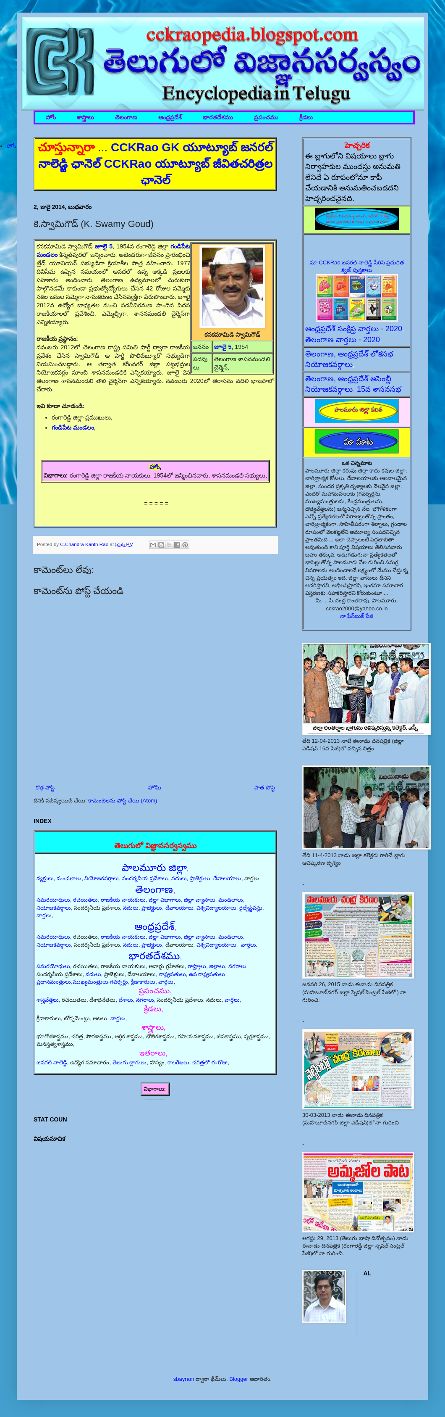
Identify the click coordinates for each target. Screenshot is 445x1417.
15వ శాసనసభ (379, 389)
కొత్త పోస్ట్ (45, 787)
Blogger (238, 1379)
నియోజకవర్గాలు (101, 878)
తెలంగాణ (126, 117)
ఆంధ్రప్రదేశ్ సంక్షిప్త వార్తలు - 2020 (353, 329)
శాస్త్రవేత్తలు (48, 1000)
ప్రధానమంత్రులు (54, 982)
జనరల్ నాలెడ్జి (52, 1062)
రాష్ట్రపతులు (172, 974)
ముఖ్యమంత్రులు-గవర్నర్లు (100, 982)
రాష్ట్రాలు (197, 966)
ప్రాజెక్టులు (200, 878)
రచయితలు (85, 900)
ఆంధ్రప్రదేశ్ (170, 117)
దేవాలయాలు (227, 878)
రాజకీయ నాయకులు (123, 900)
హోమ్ (154, 787)
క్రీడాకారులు (143, 982)
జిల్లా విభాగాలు (165, 900)
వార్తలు (44, 915)
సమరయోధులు (53, 900)
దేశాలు (126, 1000)
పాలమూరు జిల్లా (154, 867)
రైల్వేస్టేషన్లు (250, 908)
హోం (51, 117)
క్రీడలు (306, 117)
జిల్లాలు (217, 966)
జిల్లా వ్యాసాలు (199, 900)
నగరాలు (237, 966)
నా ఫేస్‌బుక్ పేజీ (357, 616)
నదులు (179, 878)
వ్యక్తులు (45, 878)
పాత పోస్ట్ (264, 787)
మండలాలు (69, 878)
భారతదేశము (218, 117)
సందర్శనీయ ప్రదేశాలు (145, 878)
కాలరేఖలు (178, 1062)
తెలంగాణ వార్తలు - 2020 (342, 339)
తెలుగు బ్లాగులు (130, 1062)
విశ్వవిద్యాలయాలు (216, 908)
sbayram (183, 1379)
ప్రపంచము (266, 117)
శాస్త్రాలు (85, 117)
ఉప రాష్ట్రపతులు (207, 974)
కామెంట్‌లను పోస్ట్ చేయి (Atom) (122, 800)
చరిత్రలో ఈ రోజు (210, 1062)
